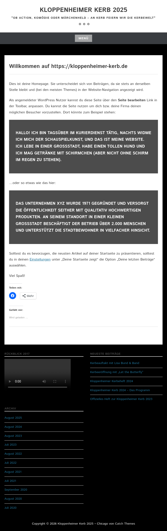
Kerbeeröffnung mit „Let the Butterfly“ (116, 372)
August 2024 (13, 427)
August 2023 (13, 436)
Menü (83, 38)
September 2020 (15, 490)
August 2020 (13, 499)
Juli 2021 (10, 481)
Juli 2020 (10, 508)
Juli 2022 (10, 463)
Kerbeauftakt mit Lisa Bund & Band (114, 363)
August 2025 (13, 418)
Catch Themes (125, 524)
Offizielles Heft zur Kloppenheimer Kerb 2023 (121, 399)
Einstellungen (40, 259)
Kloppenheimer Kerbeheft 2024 (111, 381)
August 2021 (12, 472)
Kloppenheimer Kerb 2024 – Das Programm (120, 390)
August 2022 (13, 454)
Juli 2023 (10, 445)
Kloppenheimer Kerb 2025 (83, 10)
